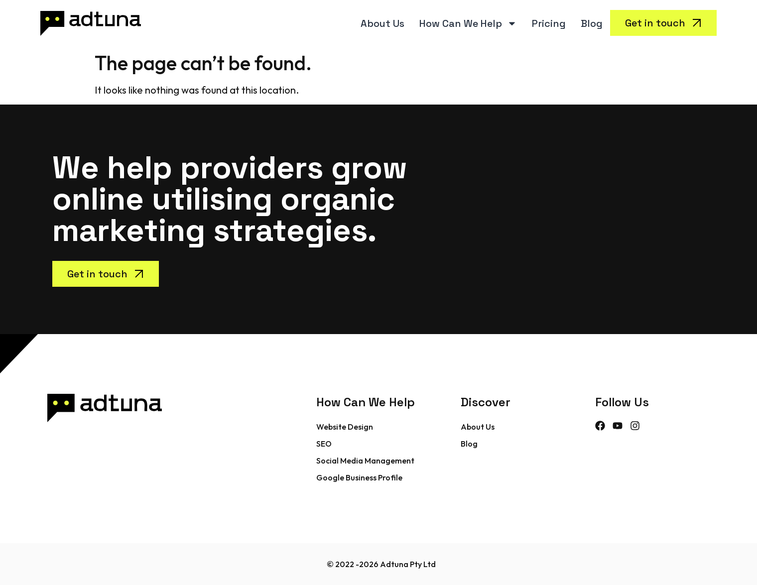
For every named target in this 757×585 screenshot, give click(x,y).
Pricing (549, 23)
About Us (382, 23)
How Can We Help (468, 23)
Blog (592, 23)
